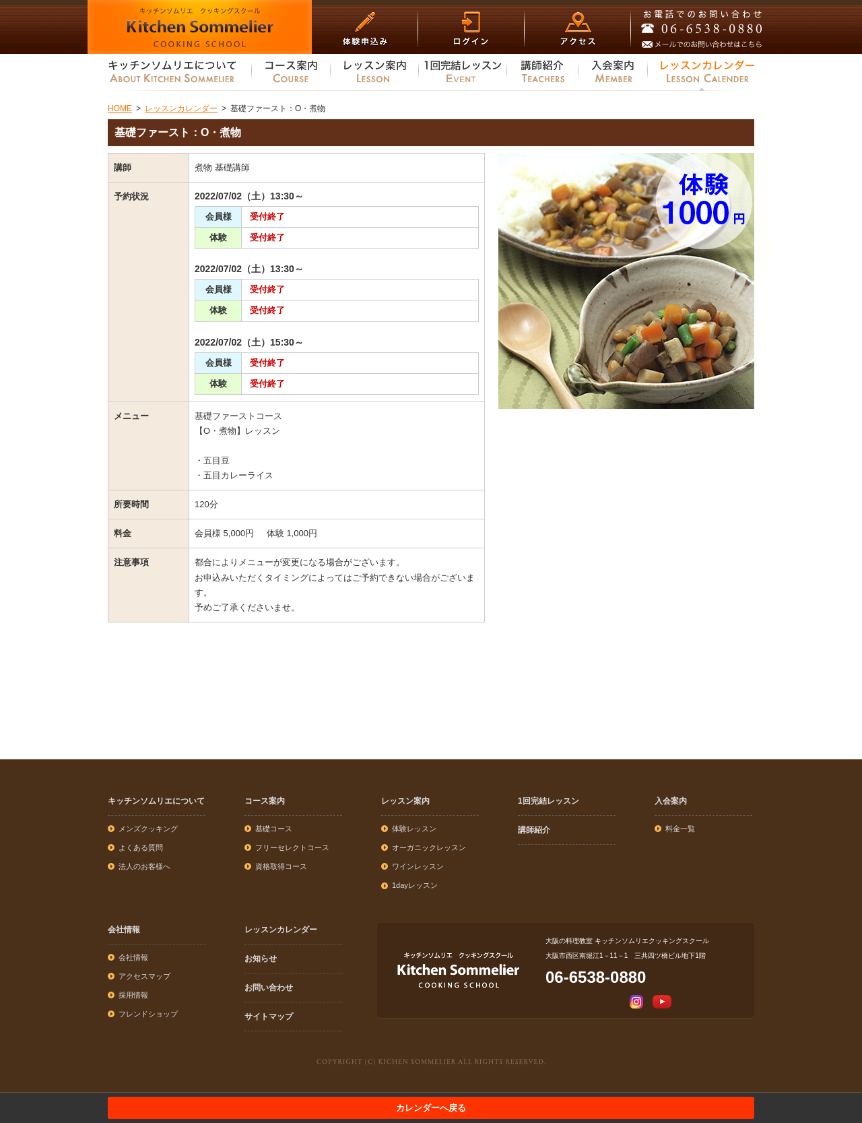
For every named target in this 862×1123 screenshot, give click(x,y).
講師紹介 (534, 830)
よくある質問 (141, 847)
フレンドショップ (148, 1014)
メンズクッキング (148, 829)
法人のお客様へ (144, 866)
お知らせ (260, 958)
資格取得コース (281, 866)
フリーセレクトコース (292, 847)
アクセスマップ (144, 976)
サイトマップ (268, 1016)
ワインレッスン (418, 866)
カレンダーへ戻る (431, 1108)
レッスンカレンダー (280, 929)
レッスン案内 (405, 801)
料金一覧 (680, 829)
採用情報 (133, 995)
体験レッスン (414, 829)
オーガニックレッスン (429, 847)
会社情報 (124, 929)
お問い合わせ (268, 987)
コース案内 (264, 801)
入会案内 (671, 801)
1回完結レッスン (548, 801)
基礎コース (273, 829)
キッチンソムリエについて (156, 801)
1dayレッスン (415, 885)
